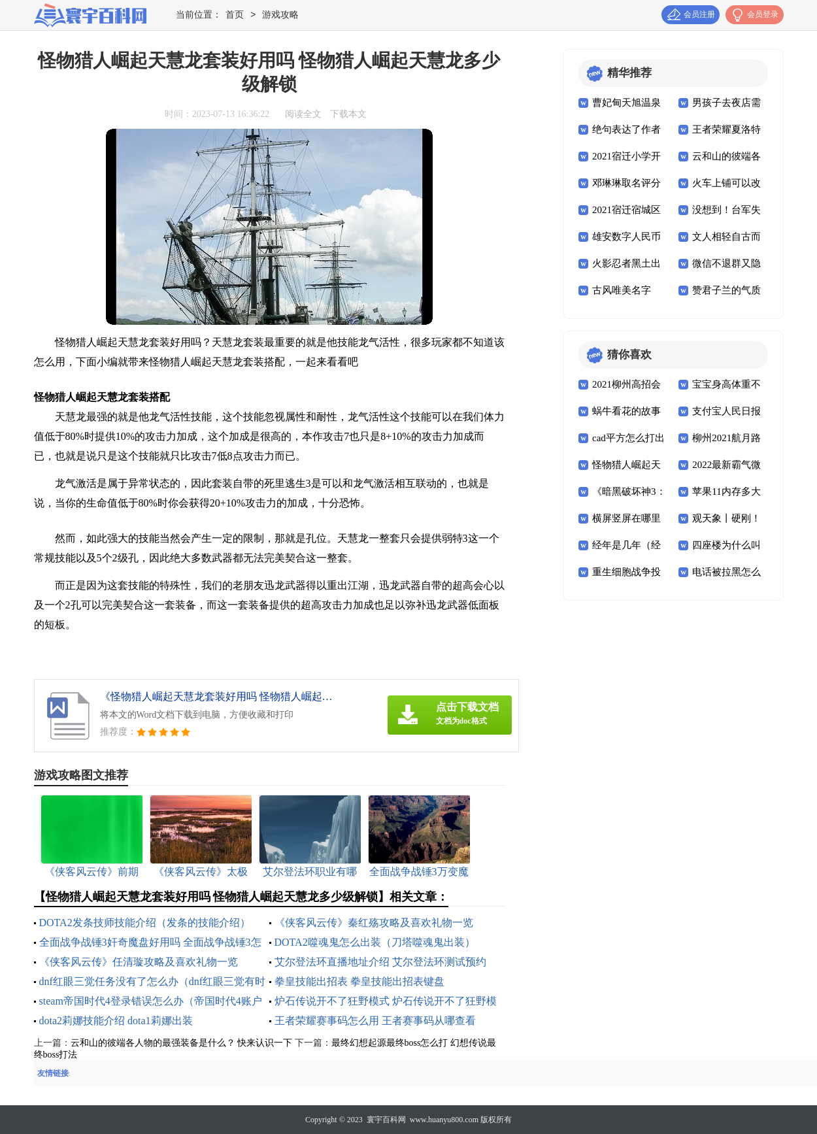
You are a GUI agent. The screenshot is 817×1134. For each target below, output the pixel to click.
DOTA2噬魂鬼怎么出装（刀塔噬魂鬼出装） (375, 942)
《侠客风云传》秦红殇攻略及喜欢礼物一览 (374, 922)
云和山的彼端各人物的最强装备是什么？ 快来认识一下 (182, 1043)
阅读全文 (303, 114)
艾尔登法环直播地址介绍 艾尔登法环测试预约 (380, 961)
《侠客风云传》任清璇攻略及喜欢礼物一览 (138, 961)
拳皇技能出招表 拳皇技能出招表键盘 (359, 981)
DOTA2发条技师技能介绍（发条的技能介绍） (144, 922)
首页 (234, 15)
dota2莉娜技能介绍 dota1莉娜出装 (116, 1020)
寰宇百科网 (386, 1119)
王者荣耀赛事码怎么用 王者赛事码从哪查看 (375, 1020)
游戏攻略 (280, 15)
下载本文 (348, 114)
